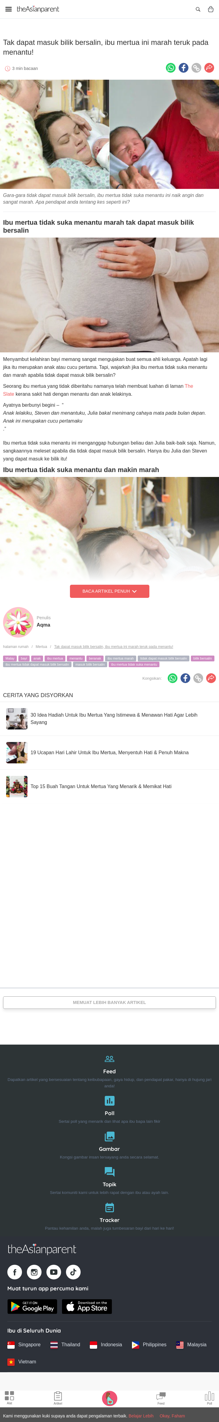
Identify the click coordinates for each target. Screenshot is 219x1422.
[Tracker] (109, 1213)
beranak (95, 657)
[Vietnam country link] (21, 1360)
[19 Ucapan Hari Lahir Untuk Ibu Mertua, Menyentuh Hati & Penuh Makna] (97, 751)
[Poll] (109, 1106)
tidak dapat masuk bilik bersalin (163, 657)
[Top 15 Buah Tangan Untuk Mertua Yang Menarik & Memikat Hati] (89, 785)
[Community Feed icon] (161, 1399)
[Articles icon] (58, 1399)
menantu (75, 657)
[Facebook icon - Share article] (183, 66)
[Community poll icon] (209, 1399)
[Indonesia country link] (106, 1343)
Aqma (43, 623)
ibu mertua (55, 657)
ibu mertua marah (121, 657)
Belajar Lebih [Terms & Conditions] (141, 1415)
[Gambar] (109, 1142)
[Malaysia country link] (191, 1343)
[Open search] (198, 9)
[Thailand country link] (65, 1343)
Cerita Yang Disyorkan (38, 694)
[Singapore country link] (24, 1343)
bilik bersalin (202, 657)
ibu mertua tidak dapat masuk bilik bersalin (37, 663)
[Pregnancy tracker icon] (110, 1398)
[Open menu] (8, 9)
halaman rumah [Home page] (15, 645)
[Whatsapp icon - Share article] (171, 66)
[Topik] (109, 1178)
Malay (9, 657)
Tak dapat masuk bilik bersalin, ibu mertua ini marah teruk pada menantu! (113, 645)
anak (37, 657)
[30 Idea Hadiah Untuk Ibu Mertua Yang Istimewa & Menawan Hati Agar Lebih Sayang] (109, 717)
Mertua (41, 645)
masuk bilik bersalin (90, 663)
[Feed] (109, 1068)
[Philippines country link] (149, 1343)
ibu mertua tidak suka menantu (134, 663)
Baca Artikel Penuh (109, 589)
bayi (24, 657)
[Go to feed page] (38, 9)
